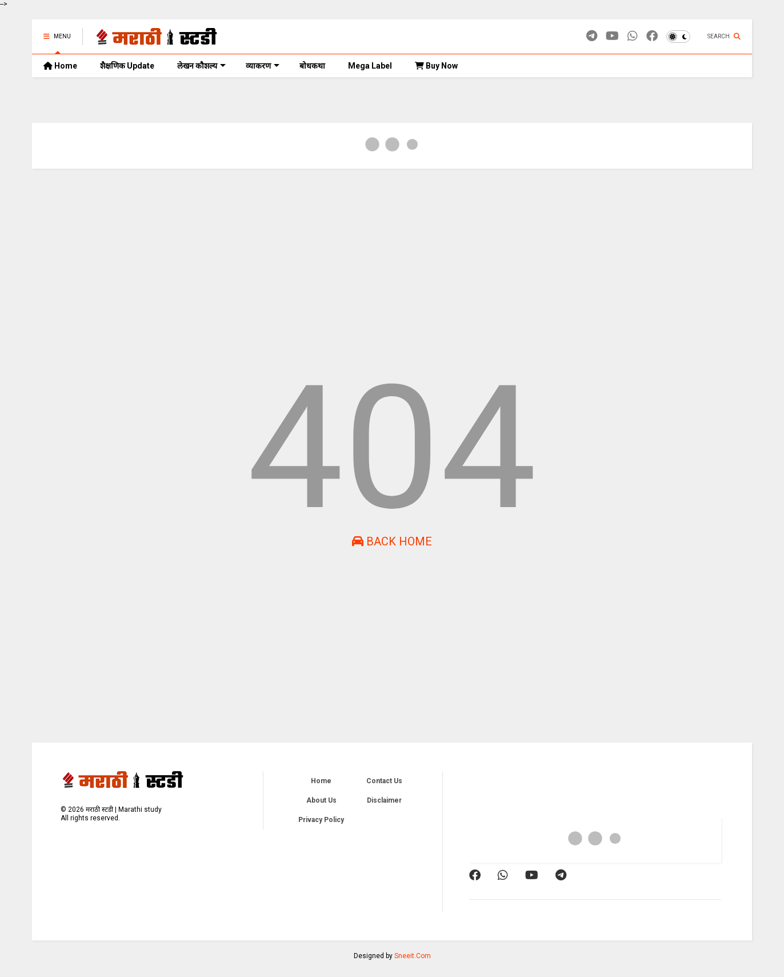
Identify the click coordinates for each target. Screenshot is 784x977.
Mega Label (370, 65)
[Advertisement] (375, 266)
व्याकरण (262, 65)
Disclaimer (384, 800)
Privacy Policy (321, 820)
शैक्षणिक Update (127, 65)
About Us (321, 800)
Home (60, 65)
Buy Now (436, 65)
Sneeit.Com (412, 956)
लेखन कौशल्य (201, 65)
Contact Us (384, 781)
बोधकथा (312, 65)
